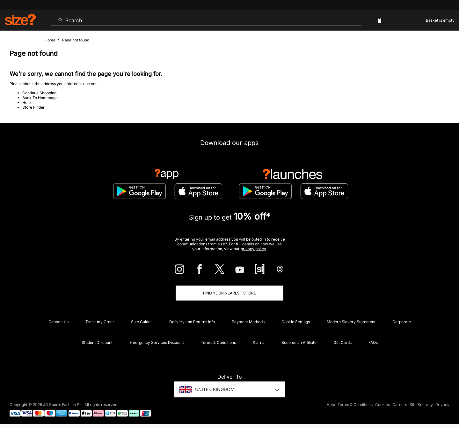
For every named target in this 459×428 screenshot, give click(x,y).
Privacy (442, 404)
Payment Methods (248, 321)
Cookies (382, 404)
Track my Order (99, 321)
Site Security (421, 404)
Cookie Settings (295, 321)
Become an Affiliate (299, 342)
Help (26, 102)
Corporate (401, 321)
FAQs (373, 342)
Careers (399, 404)
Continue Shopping (39, 93)
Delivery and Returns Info (192, 321)
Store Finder (33, 107)
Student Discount (97, 342)
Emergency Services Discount (156, 342)
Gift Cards (342, 342)
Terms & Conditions (218, 342)
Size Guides (141, 321)
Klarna (259, 342)
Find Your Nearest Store (229, 293)
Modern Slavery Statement (351, 321)
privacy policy (253, 248)
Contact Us (58, 321)
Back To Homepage (40, 97)
